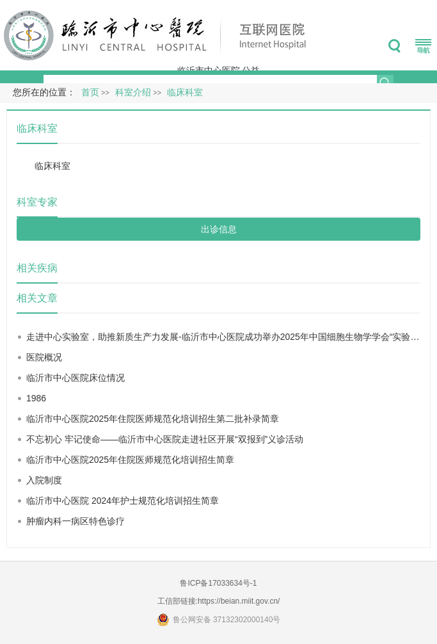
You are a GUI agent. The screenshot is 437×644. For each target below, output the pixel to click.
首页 (90, 92)
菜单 (423, 46)
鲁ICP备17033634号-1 (218, 583)
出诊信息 (219, 229)
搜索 (394, 46)
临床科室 (52, 166)
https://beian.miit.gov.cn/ (239, 601)
